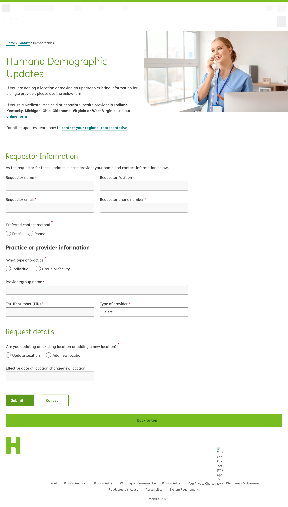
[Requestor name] (50, 185)
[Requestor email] (50, 207)
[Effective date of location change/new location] (50, 376)
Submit (20, 400)
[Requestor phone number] (144, 207)
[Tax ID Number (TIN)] (50, 312)
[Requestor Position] (144, 185)
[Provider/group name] (97, 290)
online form (16, 116)
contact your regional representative (94, 127)
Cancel (55, 400)
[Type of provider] (144, 312)
